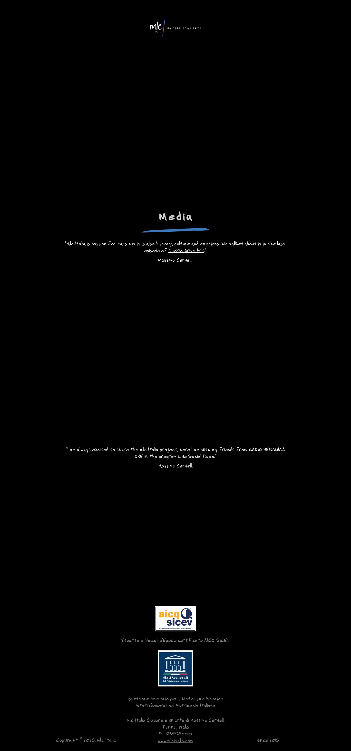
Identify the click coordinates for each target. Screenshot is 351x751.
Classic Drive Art (186, 250)
